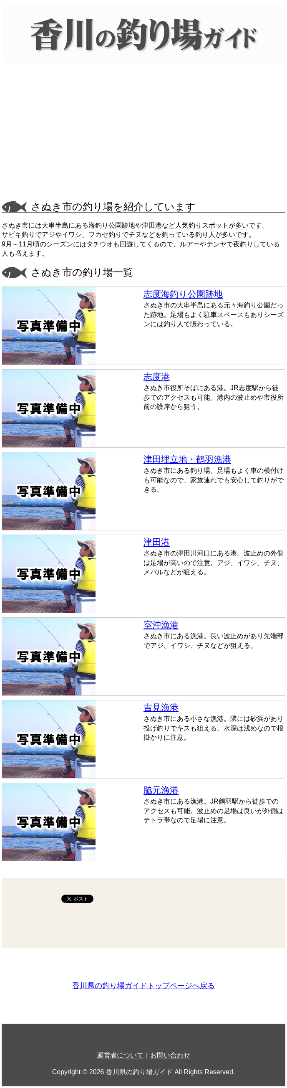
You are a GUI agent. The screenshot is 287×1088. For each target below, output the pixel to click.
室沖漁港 (161, 624)
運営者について (120, 1055)
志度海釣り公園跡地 (183, 294)
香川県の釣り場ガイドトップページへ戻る (143, 985)
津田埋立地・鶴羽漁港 (187, 459)
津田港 (157, 542)
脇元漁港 (161, 790)
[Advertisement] (143, 134)
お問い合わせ (170, 1055)
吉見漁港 (161, 707)
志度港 (157, 376)
